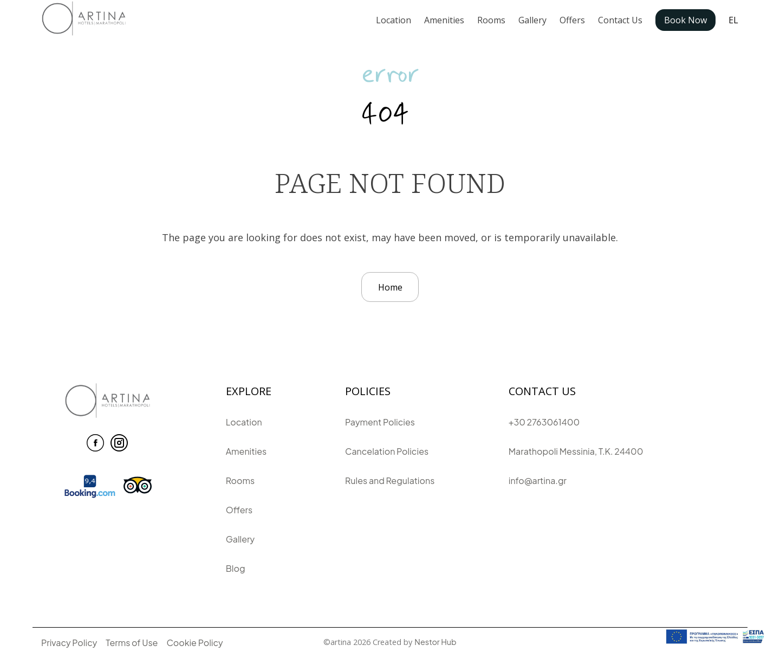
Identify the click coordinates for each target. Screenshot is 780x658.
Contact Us (620, 20)
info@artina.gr (538, 480)
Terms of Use (132, 642)
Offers (572, 20)
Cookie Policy (194, 642)
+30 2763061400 (544, 422)
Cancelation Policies (386, 451)
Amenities (444, 20)
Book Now (685, 20)
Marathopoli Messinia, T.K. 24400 (576, 451)
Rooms (491, 20)
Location (393, 20)
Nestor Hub (435, 642)
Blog (235, 568)
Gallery (532, 20)
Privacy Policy (69, 642)
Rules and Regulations (389, 480)
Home (390, 287)
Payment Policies (380, 422)
